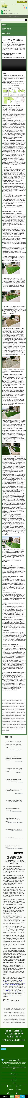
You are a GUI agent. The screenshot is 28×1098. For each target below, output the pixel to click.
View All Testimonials (19, 848)
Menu (5, 25)
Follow (24, 7)
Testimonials (16, 16)
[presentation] (12, 1049)
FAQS (10, 16)
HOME (2, 1)
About (13, 1078)
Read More (14, 1065)
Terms (14, 1072)
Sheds (16, 924)
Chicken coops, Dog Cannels (16, 927)
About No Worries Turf (14, 1055)
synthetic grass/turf (8, 912)
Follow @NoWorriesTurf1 (26, 8)
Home (3, 36)
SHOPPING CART (21, 1)
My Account (14, 1075)
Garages (21, 924)
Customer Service (13, 1069)
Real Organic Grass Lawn (17, 875)
